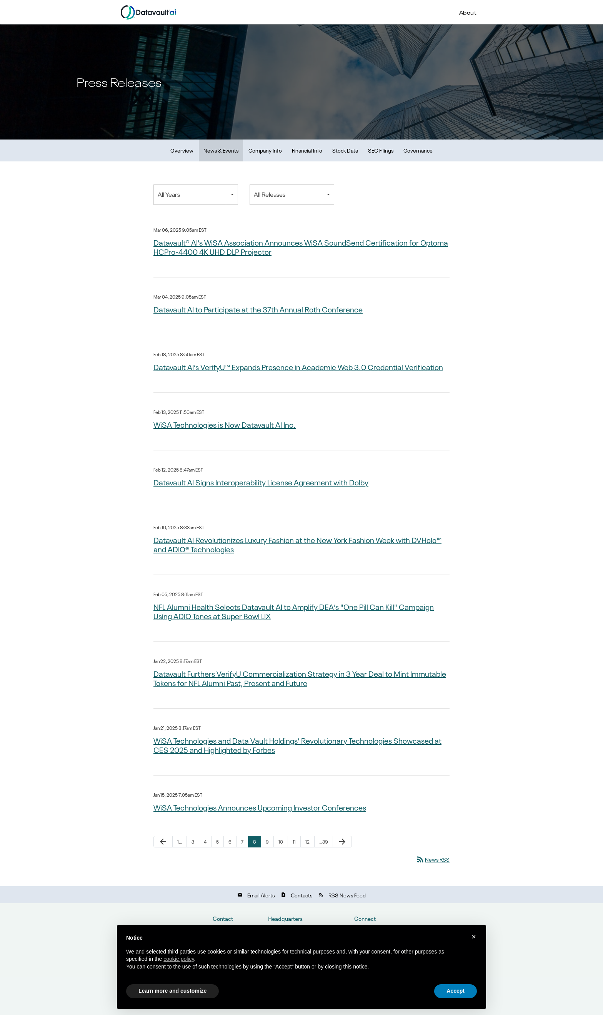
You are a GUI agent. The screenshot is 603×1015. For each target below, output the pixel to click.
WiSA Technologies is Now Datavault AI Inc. (224, 424)
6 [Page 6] (230, 842)
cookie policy (178, 959)
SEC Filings (380, 150)
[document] (301, 958)
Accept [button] (455, 991)
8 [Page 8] (254, 842)
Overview (181, 150)
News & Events (220, 150)
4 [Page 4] (205, 842)
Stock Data (345, 150)
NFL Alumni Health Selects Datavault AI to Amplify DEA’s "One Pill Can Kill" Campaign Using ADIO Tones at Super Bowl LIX (293, 611)
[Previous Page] (163, 841)
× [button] (473, 936)
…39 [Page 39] (323, 842)
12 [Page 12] (307, 842)
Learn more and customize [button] (172, 991)
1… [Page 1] (179, 842)
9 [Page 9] (267, 842)
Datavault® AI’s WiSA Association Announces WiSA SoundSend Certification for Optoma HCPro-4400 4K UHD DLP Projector (300, 246)
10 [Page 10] (280, 842)
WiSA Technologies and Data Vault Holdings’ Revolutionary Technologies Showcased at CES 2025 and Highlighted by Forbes (297, 744)
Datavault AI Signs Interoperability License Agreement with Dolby (260, 482)
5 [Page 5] (217, 842)
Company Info (265, 150)
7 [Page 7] (242, 842)
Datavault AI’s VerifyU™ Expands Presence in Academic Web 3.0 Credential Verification (298, 367)
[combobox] (195, 194)
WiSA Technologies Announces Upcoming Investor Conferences (259, 807)
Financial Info (307, 150)
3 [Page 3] (193, 842)
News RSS (433, 859)
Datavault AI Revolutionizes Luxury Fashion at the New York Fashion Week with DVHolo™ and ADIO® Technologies (297, 544)
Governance (418, 150)
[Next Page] (342, 841)
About (468, 12)
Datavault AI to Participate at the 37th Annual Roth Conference (258, 309)
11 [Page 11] (294, 842)
